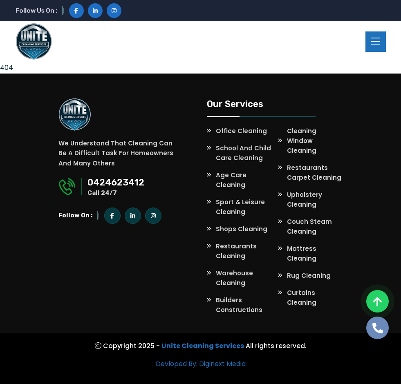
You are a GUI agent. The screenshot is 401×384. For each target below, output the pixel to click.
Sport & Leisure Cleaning (240, 207)
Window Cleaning (301, 145)
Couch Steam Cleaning (309, 226)
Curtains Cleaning (301, 297)
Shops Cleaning (241, 229)
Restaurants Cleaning (236, 251)
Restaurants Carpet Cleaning (314, 172)
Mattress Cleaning (301, 253)
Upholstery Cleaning (304, 199)
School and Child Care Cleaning (243, 153)
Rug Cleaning (309, 275)
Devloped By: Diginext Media (201, 363)
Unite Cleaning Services (202, 346)
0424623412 (115, 182)
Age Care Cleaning (231, 180)
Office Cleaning (241, 131)
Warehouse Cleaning (234, 278)
